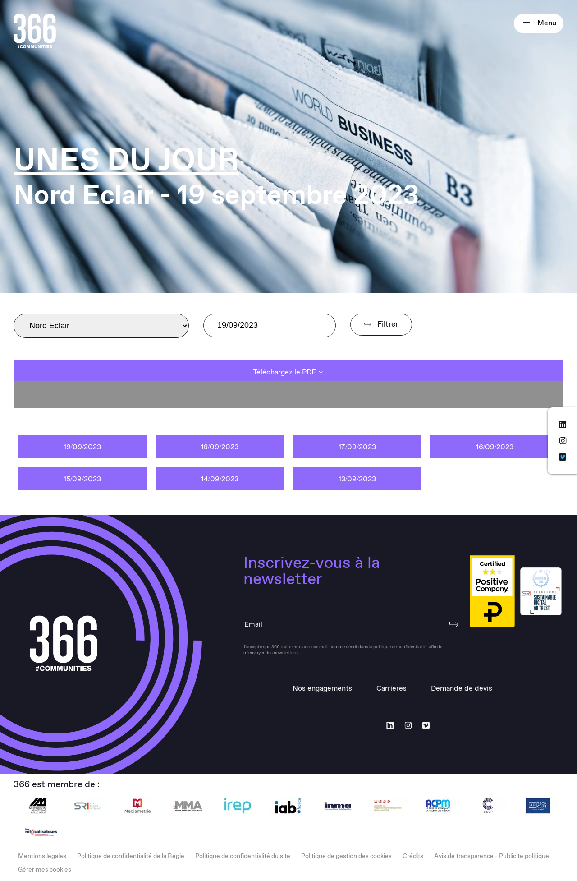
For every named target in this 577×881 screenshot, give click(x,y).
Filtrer (381, 324)
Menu (538, 23)
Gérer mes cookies (44, 870)
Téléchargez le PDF (289, 372)
